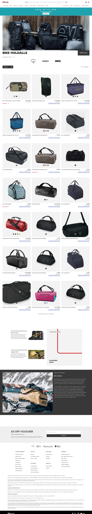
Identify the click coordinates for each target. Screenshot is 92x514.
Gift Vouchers (64, 460)
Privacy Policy (49, 454)
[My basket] (86, 2)
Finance (32, 454)
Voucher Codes (64, 462)
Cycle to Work (34, 458)
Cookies (47, 456)
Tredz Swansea (34, 468)
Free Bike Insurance (35, 456)
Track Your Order (19, 454)
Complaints (17, 462)
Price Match (64, 458)
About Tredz (49, 466)
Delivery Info (18, 456)
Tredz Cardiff (33, 466)
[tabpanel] (25, 5)
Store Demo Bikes (35, 472)
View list (83, 53)
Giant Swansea (34, 470)
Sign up (64, 435)
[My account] (88, 2)
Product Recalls (18, 468)
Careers (47, 468)
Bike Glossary (18, 466)
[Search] (46, 2)
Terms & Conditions (65, 466)
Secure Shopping (65, 464)
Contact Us (17, 460)
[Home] (5, 2)
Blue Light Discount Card (66, 456)
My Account (18, 464)
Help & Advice (18, 470)
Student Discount (65, 454)
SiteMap (48, 458)
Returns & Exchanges (20, 458)
